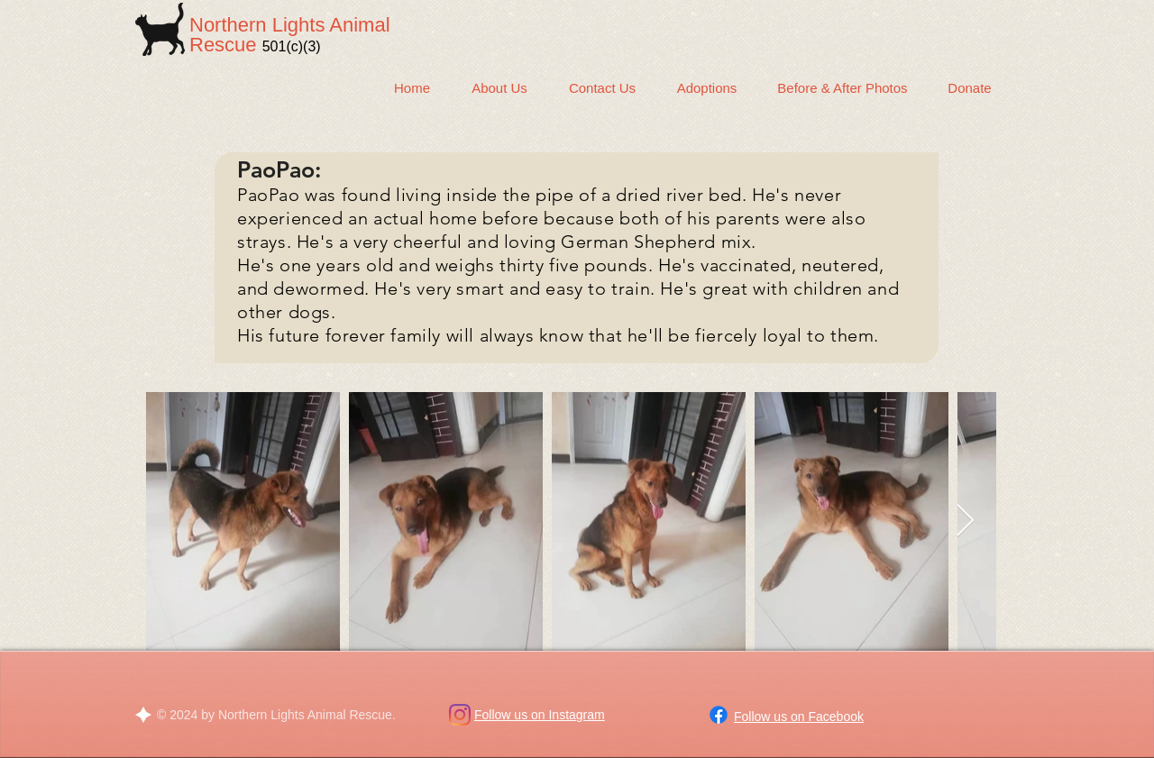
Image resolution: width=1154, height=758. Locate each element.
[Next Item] (965, 521)
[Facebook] (718, 714)
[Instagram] (460, 715)
